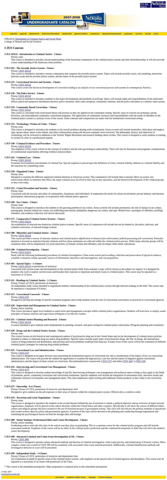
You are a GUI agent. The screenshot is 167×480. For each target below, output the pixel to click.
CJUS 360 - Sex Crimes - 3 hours (21, 202)
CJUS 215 (23, 297)
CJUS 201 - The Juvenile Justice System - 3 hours (29, 68)
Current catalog (105, 477)
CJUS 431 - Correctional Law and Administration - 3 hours (34, 350)
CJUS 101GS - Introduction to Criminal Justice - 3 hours (33, 54)
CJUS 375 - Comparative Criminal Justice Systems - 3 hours (35, 219)
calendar (13, 34)
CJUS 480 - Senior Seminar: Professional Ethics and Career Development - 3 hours (46, 420)
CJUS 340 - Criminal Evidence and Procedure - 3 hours (32, 143)
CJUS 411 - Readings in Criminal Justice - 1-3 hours (31, 280)
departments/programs (111, 34)
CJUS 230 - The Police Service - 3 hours (24, 93)
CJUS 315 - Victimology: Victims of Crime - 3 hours (30, 124)
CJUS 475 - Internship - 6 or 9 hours (23, 386)
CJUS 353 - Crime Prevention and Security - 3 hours (31, 188)
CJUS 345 (127, 361)
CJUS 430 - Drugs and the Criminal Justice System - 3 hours (35, 330)
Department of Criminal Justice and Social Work (38, 39)
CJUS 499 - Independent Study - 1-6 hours (26, 453)
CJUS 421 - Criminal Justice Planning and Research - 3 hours (35, 319)
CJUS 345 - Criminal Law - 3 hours (22, 157)
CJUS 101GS (24, 71)
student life (67, 34)
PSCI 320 (140, 361)
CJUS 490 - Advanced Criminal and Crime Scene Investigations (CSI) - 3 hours (44, 436)
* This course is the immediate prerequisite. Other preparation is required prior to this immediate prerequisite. (56, 466)
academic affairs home (76, 477)
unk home (59, 477)
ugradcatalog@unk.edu (10, 474)
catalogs (92, 477)
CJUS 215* (23, 353)
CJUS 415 (23, 369)
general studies (81, 34)
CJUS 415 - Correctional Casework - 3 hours (27, 294)
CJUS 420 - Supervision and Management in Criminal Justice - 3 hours (40, 305)
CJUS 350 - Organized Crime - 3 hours (24, 171)
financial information (50, 34)
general (23, 34)
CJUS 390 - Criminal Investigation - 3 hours (27, 249)
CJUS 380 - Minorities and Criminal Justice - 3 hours (31, 233)
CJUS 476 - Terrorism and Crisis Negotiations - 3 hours (32, 397)
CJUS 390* (23, 439)
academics (94, 34)
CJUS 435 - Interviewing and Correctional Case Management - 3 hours (40, 367)
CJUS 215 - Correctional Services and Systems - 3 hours (33, 82)
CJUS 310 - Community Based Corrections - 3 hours (31, 107)
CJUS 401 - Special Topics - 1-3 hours (23, 263)
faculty (148, 34)
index (156, 34)
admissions (34, 34)
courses (138, 34)
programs (128, 34)
